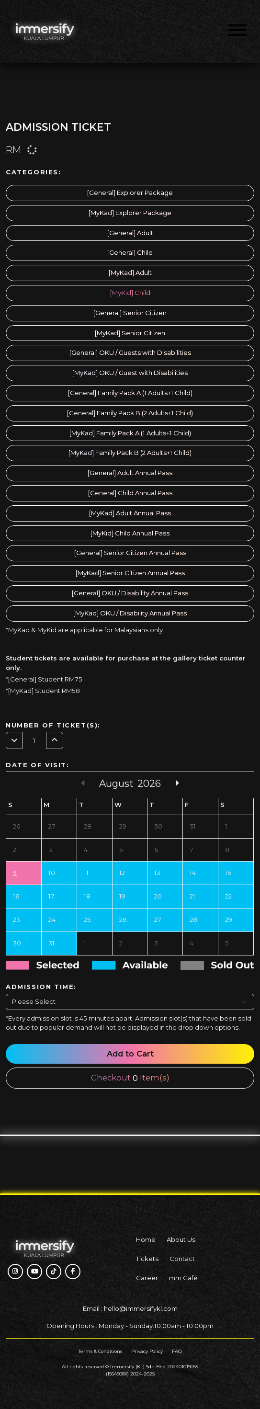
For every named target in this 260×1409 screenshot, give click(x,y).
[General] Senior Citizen (130, 313)
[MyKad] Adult (130, 272)
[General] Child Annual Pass (130, 493)
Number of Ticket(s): (53, 725)
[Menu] (237, 31)
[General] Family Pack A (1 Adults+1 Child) (130, 393)
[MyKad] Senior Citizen (130, 333)
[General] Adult (130, 233)
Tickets (147, 1258)
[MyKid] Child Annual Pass (130, 533)
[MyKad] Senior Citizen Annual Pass (130, 573)
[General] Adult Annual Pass (130, 473)
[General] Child (130, 252)
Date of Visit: (37, 765)
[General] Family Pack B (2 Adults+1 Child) (130, 413)
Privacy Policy (147, 1351)
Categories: (33, 172)
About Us (181, 1239)
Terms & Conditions (100, 1351)
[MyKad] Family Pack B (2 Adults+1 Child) (130, 452)
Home (146, 1239)
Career (147, 1278)
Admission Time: (41, 986)
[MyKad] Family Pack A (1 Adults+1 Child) (130, 433)
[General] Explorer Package (130, 192)
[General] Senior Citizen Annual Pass (130, 553)
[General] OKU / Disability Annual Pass (130, 593)
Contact (182, 1258)
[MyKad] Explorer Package (130, 212)
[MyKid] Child (130, 292)
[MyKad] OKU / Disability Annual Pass (130, 613)
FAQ (176, 1351)
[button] (15, 1271)
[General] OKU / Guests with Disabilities (130, 352)
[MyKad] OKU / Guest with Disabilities (130, 372)
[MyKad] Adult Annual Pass (130, 513)
